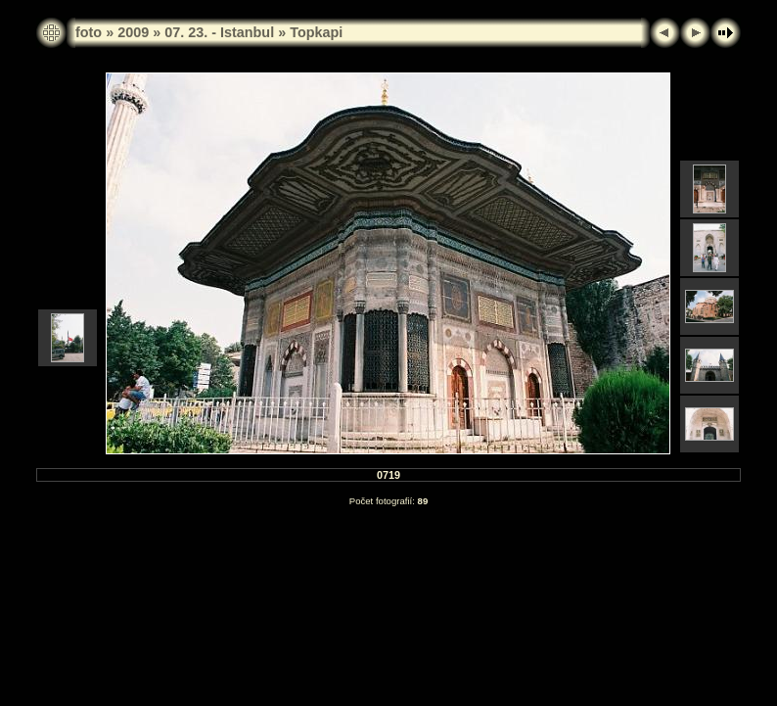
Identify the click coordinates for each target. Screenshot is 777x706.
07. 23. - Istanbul (219, 32)
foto (88, 32)
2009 (133, 32)
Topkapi (316, 32)
